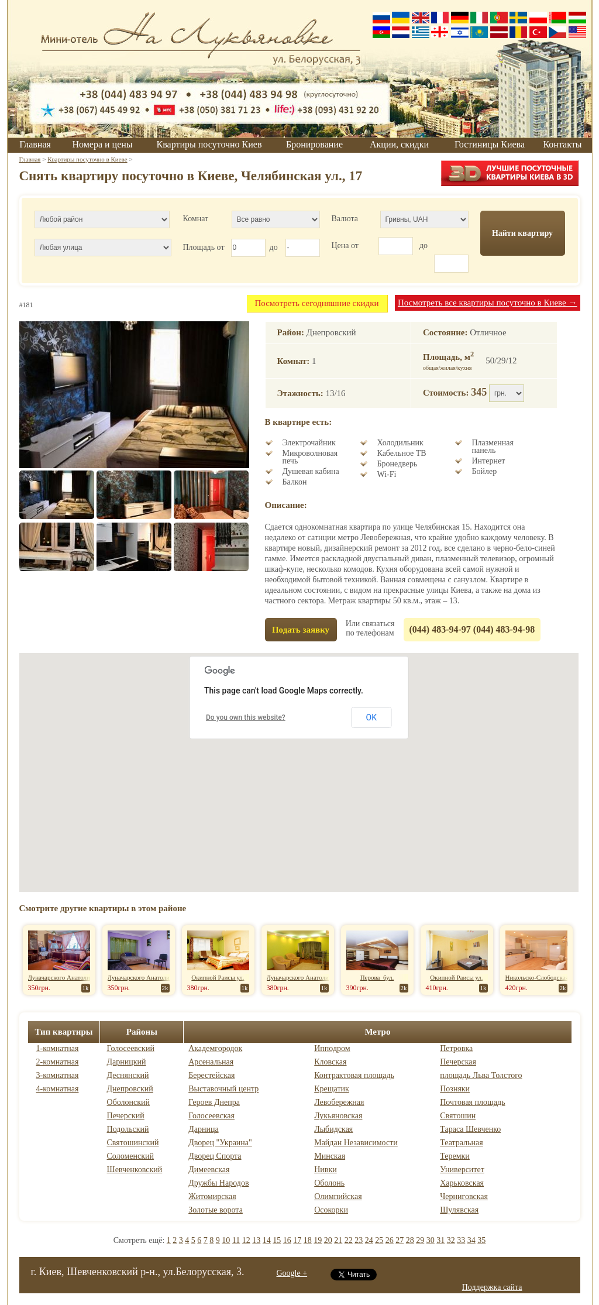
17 (297, 1240)
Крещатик (331, 1088)
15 (277, 1240)
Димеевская (208, 1169)
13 (256, 1240)
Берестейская (211, 1075)
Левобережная (339, 1102)
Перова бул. (377, 977)
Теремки (455, 1156)
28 (410, 1240)
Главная (35, 144)
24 (369, 1240)
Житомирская (212, 1196)
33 (461, 1240)
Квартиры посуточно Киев (209, 144)
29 (420, 1240)
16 (287, 1240)
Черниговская (464, 1196)
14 (267, 1240)
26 (389, 1240)
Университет (462, 1169)
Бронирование (314, 144)
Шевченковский (135, 1169)
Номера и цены (102, 144)
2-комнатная (57, 1061)
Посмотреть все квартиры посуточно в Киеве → (487, 302)
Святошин (458, 1115)
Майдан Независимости (356, 1142)
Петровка (456, 1048)
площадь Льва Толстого (481, 1075)
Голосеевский (130, 1048)
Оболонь (329, 1183)
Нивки (325, 1169)
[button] (299, 761)
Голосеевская (211, 1115)
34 (471, 1240)
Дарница (203, 1129)
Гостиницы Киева (490, 144)
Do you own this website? (245, 717)
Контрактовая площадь (354, 1075)
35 (481, 1240)
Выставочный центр (223, 1088)
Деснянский (128, 1075)
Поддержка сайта (492, 1287)
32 (451, 1240)
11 (236, 1240)
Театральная (461, 1142)
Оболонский (128, 1102)
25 (379, 1240)
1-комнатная (57, 1048)
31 (440, 1240)
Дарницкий (126, 1061)
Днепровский (130, 1088)
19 (318, 1240)
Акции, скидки (399, 144)
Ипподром (332, 1048)
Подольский (128, 1129)
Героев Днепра (214, 1102)
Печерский (125, 1115)
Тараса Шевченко (470, 1129)
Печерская (458, 1061)
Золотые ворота (215, 1210)
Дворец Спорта (214, 1156)
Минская (329, 1156)
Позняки (455, 1088)
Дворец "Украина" (220, 1142)
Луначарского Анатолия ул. (65, 977)
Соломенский (130, 1156)
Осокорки (331, 1210)
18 (308, 1240)
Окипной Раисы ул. (217, 977)
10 (226, 1240)
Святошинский (133, 1142)
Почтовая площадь (472, 1102)
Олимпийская (338, 1196)
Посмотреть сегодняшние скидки (316, 303)
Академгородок (215, 1048)
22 (349, 1240)
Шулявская (459, 1210)
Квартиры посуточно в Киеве (87, 159)
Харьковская (462, 1183)
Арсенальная (210, 1061)
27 (399, 1240)
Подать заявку (300, 629)
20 (328, 1240)
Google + (292, 1273)
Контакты (562, 144)
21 (338, 1240)
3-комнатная (57, 1075)
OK (371, 717)
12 (246, 1240)
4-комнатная (57, 1088)
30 (430, 1240)
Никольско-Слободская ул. (541, 977)
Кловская (330, 1061)
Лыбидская (333, 1129)
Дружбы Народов (218, 1183)
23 (358, 1240)
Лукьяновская (338, 1115)
